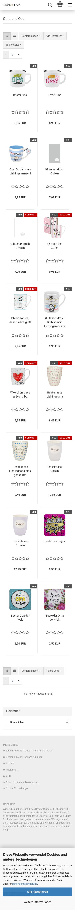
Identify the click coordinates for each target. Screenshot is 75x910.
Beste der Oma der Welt (55, 617)
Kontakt (10, 763)
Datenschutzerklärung (24, 883)
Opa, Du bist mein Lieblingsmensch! (20, 171)
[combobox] (31, 36)
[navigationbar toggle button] (70, 5)
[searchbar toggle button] (50, 5)
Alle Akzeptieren (37, 891)
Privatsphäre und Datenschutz (22, 782)
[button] (7, 36)
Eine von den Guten (54, 245)
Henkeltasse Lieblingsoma (54, 394)
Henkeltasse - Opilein (54, 468)
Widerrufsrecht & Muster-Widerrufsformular (29, 750)
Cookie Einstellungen (17, 788)
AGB (8, 776)
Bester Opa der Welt (20, 617)
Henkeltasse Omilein (20, 543)
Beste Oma (54, 95)
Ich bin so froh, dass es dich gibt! (20, 320)
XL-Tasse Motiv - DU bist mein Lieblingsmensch (54, 322)
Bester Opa (20, 95)
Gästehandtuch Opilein (54, 171)
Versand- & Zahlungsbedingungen (24, 757)
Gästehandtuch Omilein (20, 245)
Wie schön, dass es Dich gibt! (20, 394)
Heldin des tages (54, 541)
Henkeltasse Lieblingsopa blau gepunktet (20, 471)
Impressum (12, 769)
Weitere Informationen (37, 902)
